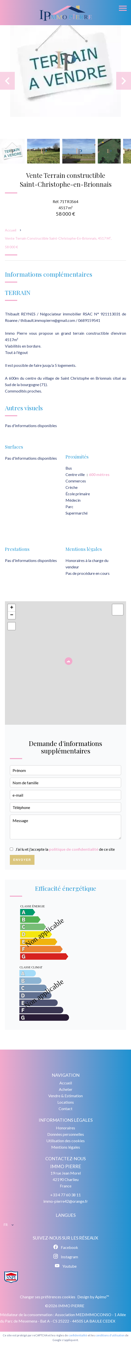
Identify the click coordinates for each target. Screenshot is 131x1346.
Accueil (10, 230)
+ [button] (11, 608)
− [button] (11, 615)
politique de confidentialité (73, 849)
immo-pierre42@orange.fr (65, 1201)
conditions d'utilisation (110, 1335)
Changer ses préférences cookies (47, 1296)
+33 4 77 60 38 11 (65, 1194)
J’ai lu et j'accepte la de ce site (65, 849)
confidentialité (77, 1335)
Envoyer (22, 860)
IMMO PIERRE (65, 1166)
